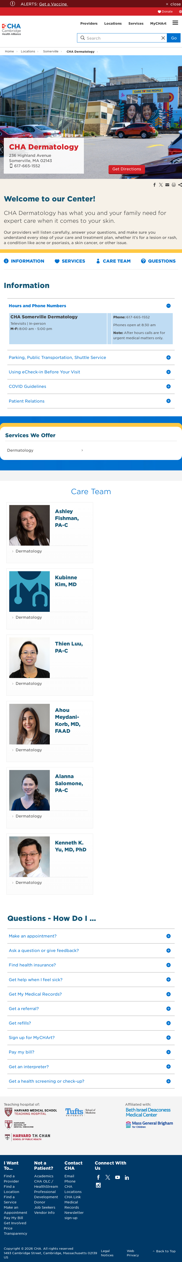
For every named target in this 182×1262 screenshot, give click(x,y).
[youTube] (117, 1177)
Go (174, 37)
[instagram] (98, 1185)
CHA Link (72, 1197)
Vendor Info (44, 1212)
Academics (43, 1176)
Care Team (113, 261)
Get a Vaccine (53, 3)
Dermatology (20, 450)
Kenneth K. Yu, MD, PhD (70, 846)
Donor (39, 1202)
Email (69, 1176)
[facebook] (98, 1177)
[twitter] (108, 1177)
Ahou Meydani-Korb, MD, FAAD (67, 720)
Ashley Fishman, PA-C (67, 518)
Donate (167, 11)
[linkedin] (127, 1177)
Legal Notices (107, 1253)
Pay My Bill (13, 1218)
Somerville (51, 51)
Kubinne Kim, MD (66, 580)
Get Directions (126, 168)
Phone (70, 1181)
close (175, 3)
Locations (28, 51)
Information (24, 261)
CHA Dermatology (81, 51)
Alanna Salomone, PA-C (69, 783)
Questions (158, 261)
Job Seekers (44, 1207)
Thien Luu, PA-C (69, 646)
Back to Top (166, 1251)
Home (9, 51)
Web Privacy (133, 1253)
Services (70, 261)
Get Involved (15, 1223)
